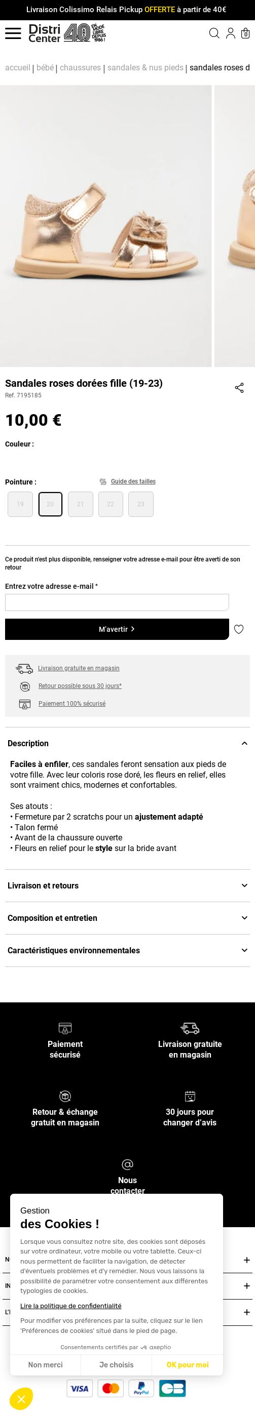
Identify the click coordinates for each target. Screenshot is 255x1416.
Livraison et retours (127, 886)
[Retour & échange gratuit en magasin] (65, 1096)
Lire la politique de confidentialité (71, 1306)
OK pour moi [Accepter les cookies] (188, 1365)
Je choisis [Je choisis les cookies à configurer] (116, 1365)
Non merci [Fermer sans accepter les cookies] (45, 1365)
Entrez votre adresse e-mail (51, 586)
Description (127, 743)
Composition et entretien (127, 918)
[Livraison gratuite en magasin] (190, 1028)
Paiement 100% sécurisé (72, 703)
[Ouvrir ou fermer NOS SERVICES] (247, 1260)
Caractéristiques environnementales (127, 950)
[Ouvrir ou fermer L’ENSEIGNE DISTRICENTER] (247, 1312)
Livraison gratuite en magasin (79, 668)
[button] (21, 1399)
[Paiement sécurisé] (65, 1028)
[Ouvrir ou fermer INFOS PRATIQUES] (247, 1286)
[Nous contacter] (127, 1164)
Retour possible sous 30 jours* (80, 686)
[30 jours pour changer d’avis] (190, 1096)
